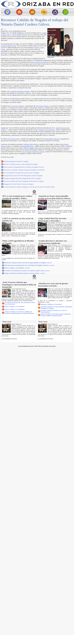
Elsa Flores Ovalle (14, 139)
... (20, 213)
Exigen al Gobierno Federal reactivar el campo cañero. (24, 273)
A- (5, 29)
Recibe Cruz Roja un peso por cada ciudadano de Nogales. (21, 164)
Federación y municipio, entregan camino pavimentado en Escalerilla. (24, 170)
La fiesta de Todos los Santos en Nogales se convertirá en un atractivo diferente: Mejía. (29, 187)
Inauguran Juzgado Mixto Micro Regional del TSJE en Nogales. (22, 178)
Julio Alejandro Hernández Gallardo (18, 91)
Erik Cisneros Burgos (42, 106)
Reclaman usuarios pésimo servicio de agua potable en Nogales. (28, 262)
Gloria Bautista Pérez (26, 146)
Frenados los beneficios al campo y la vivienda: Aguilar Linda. (26, 270)
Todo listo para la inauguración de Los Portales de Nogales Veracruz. (24, 167)
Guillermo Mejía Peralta (8, 46)
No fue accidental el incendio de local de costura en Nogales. (22, 173)
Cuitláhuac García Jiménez (46, 130)
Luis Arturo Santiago (17, 106)
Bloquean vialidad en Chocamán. (51, 304)
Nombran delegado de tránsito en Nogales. (16, 161)
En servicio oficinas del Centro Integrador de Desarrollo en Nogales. (24, 181)
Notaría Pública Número (51, 139)
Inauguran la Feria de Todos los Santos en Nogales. (19, 184)
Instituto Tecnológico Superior (39, 62)
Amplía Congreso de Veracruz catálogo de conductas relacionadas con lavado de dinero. (19, 312)
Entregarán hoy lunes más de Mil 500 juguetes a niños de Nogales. (23, 175)
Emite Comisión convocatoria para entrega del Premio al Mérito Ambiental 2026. (56, 314)
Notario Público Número (20, 35)
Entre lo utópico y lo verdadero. (17, 268)
